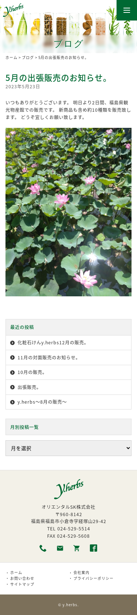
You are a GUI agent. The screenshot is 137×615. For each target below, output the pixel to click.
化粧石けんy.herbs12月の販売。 (53, 342)
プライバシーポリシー (93, 578)
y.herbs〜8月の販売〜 (42, 402)
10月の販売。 (32, 372)
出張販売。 (29, 387)
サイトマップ (22, 584)
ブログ (28, 57)
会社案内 (81, 572)
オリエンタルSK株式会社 (68, 507)
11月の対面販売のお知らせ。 (49, 357)
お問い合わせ (22, 578)
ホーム (11, 57)
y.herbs (69, 604)
